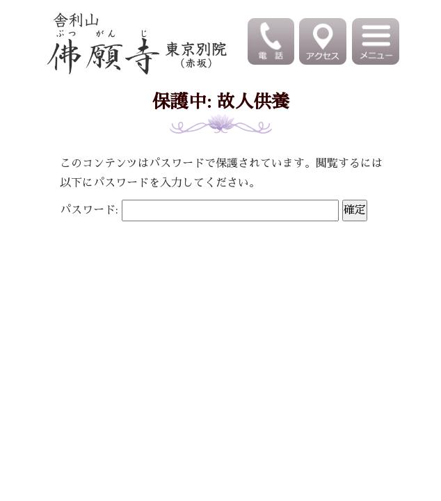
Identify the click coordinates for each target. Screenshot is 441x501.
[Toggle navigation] (376, 41)
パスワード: (199, 210)
